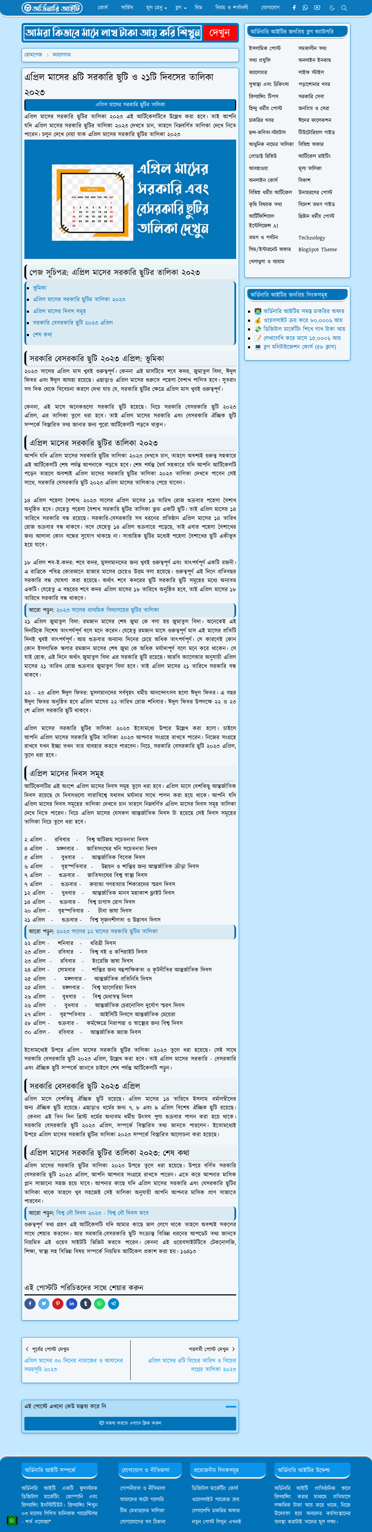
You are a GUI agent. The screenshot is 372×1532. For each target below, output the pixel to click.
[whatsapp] (305, 8)
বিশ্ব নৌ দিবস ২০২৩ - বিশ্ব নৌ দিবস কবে (102, 1213)
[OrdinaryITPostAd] (130, 32)
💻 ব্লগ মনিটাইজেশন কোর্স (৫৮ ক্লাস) (295, 347)
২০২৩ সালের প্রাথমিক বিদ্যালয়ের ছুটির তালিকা (107, 610)
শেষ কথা (42, 335)
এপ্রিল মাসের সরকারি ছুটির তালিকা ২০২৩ (79, 300)
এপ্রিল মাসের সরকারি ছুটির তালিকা (130, 105)
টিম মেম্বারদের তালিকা (142, 1511)
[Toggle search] (344, 8)
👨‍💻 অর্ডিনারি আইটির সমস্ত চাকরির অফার (299, 311)
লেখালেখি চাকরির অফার (216, 1511)
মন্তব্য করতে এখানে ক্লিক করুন (130, 1423)
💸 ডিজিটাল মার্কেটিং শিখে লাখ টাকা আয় (300, 329)
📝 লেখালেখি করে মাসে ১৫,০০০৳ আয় (297, 338)
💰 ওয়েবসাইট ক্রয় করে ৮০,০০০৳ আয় (298, 321)
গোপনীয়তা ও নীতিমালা (142, 1489)
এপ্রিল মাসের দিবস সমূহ (59, 311)
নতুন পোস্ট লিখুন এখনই (216, 1522)
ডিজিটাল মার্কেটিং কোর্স (215, 1489)
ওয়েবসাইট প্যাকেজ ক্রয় (215, 1500)
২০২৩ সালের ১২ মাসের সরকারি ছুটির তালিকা (107, 932)
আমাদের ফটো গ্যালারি (142, 1500)
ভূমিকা (40, 288)
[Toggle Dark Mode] (332, 8)
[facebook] (294, 8)
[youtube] (317, 8)
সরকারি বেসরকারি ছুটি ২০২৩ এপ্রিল (73, 323)
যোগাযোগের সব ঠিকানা (142, 1522)
